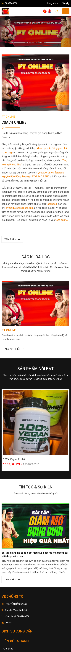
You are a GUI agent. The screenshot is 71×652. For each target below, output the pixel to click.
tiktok (51, 172)
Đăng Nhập (52, 3)
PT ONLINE (9, 330)
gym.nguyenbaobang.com (20, 207)
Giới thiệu (7, 648)
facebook (52, 203)
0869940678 (11, 3)
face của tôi (61, 219)
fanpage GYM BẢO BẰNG (35, 176)
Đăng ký (65, 3)
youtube (42, 172)
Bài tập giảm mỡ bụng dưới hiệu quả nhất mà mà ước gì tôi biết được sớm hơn (35, 554)
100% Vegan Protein (14, 459)
